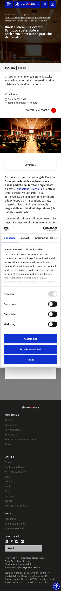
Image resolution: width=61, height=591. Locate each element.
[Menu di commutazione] (9, 4)
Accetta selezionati (30, 349)
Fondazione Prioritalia (29, 188)
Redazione (13, 94)
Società (36, 14)
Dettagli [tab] (25, 237)
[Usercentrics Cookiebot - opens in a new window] (43, 229)
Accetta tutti (30, 338)
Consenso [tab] (10, 237)
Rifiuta (30, 359)
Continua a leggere (37, 110)
